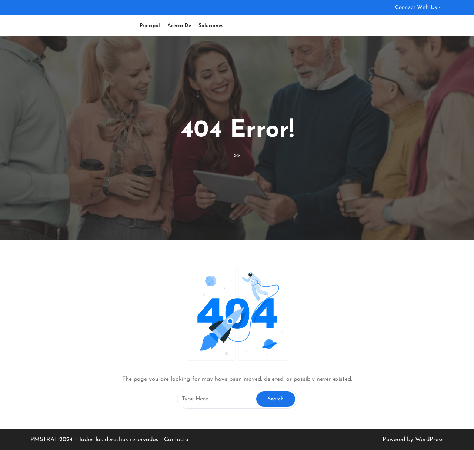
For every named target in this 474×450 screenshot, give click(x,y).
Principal (150, 26)
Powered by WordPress (413, 440)
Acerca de (179, 26)
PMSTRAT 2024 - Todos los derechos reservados (95, 440)
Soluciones (210, 26)
